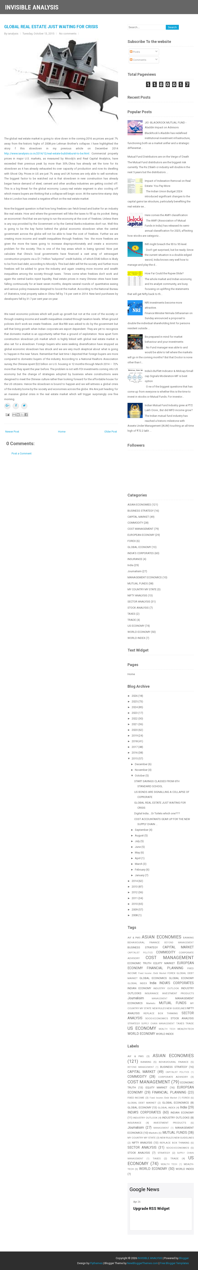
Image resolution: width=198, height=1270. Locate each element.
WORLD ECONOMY (139, 631)
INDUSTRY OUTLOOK (166, 988)
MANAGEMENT (159, 998)
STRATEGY (134, 1023)
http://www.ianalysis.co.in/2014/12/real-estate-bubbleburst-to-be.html (46, 153)
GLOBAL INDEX (137, 983)
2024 (135, 707)
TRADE (132, 619)
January (140, 875)
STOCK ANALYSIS (138, 607)
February (140, 869)
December (141, 764)
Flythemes (96, 1263)
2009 (135, 909)
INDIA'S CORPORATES (141, 553)
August (139, 835)
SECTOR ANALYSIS (139, 601)
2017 (135, 746)
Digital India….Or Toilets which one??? (157, 813)
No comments (67, 33)
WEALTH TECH (167, 1029)
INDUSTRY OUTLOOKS (176, 1117)
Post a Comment (22, 453)
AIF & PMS (134, 937)
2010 (135, 903)
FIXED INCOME (136, 1097)
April (138, 858)
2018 (135, 741)
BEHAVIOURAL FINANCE (144, 942)
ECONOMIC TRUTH (139, 963)
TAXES (132, 613)
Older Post (110, 431)
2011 (135, 898)
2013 (135, 886)
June (138, 846)
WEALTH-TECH (185, 1028)
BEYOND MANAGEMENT (179, 942)
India (130, 565)
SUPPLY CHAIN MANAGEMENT (158, 1023)
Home (61, 431)
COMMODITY (135, 522)
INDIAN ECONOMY (139, 988)
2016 (135, 752)
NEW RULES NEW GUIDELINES (169, 1008)
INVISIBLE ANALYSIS (31, 7)
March (139, 863)
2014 (135, 880)
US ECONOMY (136, 625)
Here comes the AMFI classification (166, 215)
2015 (135, 758)
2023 (135, 712)
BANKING (188, 937)
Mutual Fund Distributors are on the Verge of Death (158, 156)
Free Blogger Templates (174, 1263)
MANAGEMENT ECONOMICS (145, 577)
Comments (138, 59)
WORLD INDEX (136, 638)
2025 (135, 701)
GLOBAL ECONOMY (139, 547)
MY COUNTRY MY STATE (142, 589)
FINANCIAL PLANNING (165, 968)
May (138, 852)
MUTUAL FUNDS (138, 583)
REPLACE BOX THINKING (161, 1013)
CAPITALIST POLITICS (140, 952)
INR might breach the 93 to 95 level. (166, 244)
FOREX (132, 541)
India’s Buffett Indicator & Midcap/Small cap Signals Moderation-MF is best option (169, 376)
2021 (135, 724)
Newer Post (12, 431)
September (142, 829)
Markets (150, 1003)
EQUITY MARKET (164, 963)
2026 (135, 695)
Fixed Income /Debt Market (152, 973)
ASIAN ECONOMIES (139, 504)
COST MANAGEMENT (140, 528)
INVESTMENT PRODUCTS (178, 993)
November (141, 769)
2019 (135, 735)
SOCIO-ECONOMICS (156, 1018)
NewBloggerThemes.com (142, 1263)
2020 (135, 729)
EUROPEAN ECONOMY (141, 534)
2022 (135, 718)
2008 (135, 915)
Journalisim (135, 571)
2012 (135, 892)
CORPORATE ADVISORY (173, 1076)
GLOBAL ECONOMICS (153, 978)
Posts (135, 51)
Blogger (184, 1258)
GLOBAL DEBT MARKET (142, 1102)
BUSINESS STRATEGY (141, 510)
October (140, 775)
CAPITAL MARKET (138, 516)
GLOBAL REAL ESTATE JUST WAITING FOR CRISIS (51, 26)
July (137, 841)
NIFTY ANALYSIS (137, 595)
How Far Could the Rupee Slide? (164, 273)
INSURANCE (135, 559)
